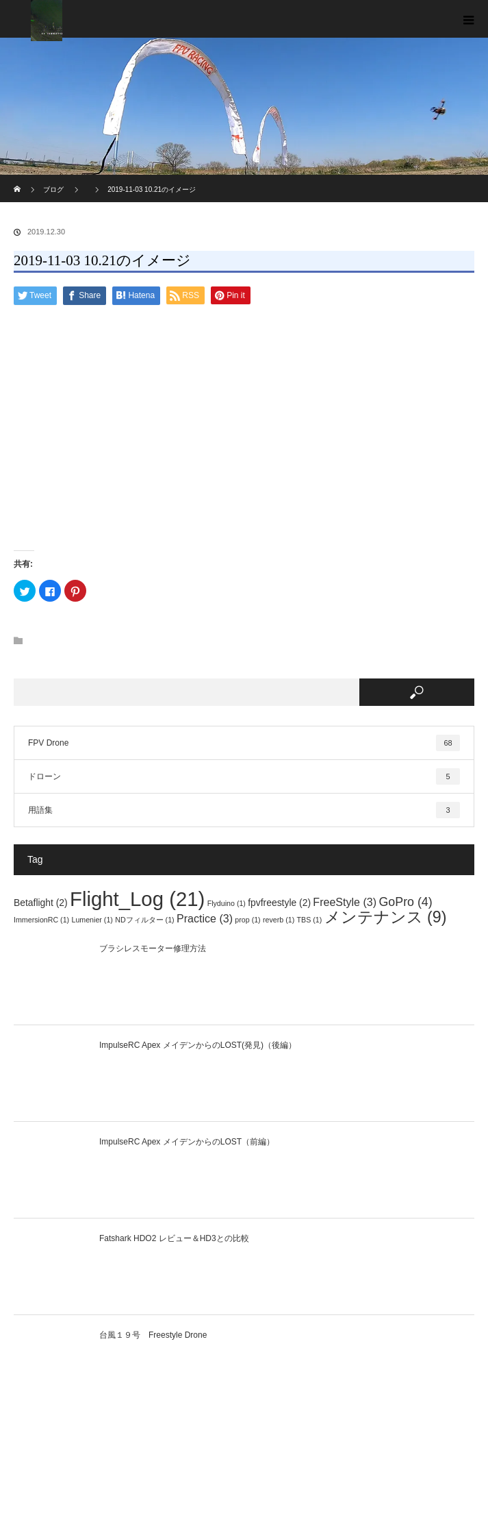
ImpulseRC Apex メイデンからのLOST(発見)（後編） (197, 1045)
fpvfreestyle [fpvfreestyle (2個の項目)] (279, 902)
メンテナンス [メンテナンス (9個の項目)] (385, 917)
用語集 (244, 810)
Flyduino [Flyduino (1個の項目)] (226, 903)
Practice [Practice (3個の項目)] (205, 918)
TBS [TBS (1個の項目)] (309, 920)
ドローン (244, 776)
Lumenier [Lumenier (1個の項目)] (91, 920)
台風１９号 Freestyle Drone (153, 1335)
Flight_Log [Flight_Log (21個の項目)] (137, 898)
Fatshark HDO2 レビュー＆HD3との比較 (174, 1238)
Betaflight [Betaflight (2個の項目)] (41, 902)
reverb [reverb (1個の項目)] (278, 920)
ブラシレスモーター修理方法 (152, 948)
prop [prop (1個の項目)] (247, 920)
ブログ (53, 189)
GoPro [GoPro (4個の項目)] (405, 902)
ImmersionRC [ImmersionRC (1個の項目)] (41, 920)
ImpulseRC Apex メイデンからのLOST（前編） (186, 1142)
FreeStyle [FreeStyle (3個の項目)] (344, 902)
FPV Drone (244, 743)
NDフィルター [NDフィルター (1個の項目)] (144, 920)
